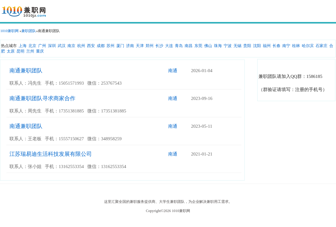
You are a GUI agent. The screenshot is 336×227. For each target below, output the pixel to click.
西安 (91, 45)
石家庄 (321, 45)
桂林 (296, 45)
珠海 (218, 45)
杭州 (81, 45)
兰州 (30, 51)
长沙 (159, 45)
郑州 (150, 45)
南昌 (189, 45)
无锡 (237, 45)
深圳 (52, 45)
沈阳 (257, 45)
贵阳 (247, 45)
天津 (140, 45)
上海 (23, 45)
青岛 (179, 45)
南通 (172, 70)
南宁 (286, 45)
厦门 (120, 45)
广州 (42, 45)
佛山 (208, 45)
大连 (169, 45)
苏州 (110, 45)
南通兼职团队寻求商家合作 (42, 98)
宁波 (228, 45)
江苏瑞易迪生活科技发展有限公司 (50, 154)
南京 (71, 45)
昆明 (20, 51)
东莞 (198, 45)
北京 (32, 45)
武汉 (62, 45)
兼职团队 (28, 31)
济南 (130, 45)
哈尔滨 (308, 45)
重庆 (40, 51)
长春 (276, 45)
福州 (267, 45)
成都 (101, 45)
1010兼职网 (9, 31)
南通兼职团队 (25, 71)
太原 (11, 51)
